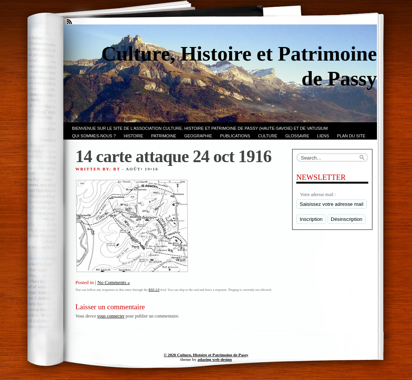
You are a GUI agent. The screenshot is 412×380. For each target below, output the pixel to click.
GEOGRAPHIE (198, 136)
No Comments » (113, 282)
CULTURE (267, 136)
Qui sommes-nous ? (94, 136)
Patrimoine (163, 136)
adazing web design (215, 359)
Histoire (133, 136)
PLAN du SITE (351, 136)
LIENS (323, 136)
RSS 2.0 (154, 290)
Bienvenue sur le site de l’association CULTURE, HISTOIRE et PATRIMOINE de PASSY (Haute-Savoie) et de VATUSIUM (200, 128)
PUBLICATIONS (235, 136)
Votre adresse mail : (318, 194)
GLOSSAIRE (297, 136)
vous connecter (110, 316)
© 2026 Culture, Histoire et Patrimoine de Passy (206, 355)
